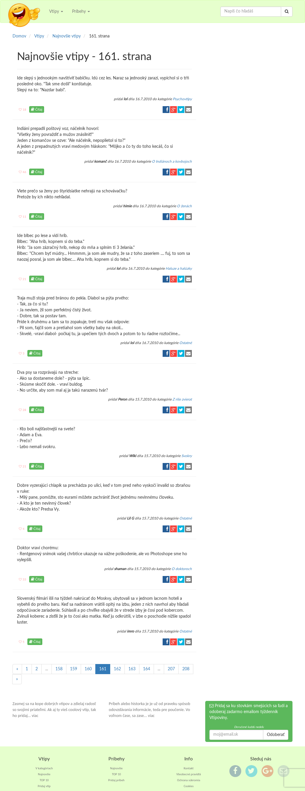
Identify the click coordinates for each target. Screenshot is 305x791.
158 (59, 669)
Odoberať (275, 735)
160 (88, 669)
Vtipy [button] (56, 12)
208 (185, 669)
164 (146, 669)
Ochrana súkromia (188, 780)
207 (171, 669)
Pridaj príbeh (116, 780)
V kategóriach (44, 768)
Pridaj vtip (44, 786)
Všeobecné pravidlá (188, 774)
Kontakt (189, 768)
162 (117, 669)
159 (73, 669)
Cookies (189, 786)
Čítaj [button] (36, 109)
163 (132, 669)
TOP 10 (44, 780)
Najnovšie (44, 774)
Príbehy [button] (81, 12)
